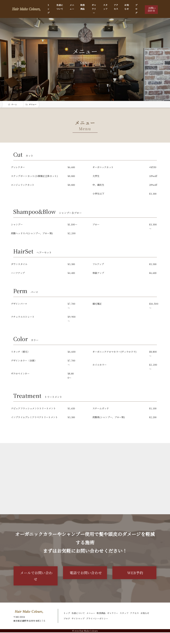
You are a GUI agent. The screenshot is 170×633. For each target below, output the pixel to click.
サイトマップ (77, 619)
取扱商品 (82, 6)
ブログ (136, 8)
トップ (48, 8)
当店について (59, 6)
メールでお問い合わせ (36, 576)
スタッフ (105, 6)
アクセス (116, 6)
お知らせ (126, 6)
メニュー (72, 6)
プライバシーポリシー (97, 619)
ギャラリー (94, 8)
